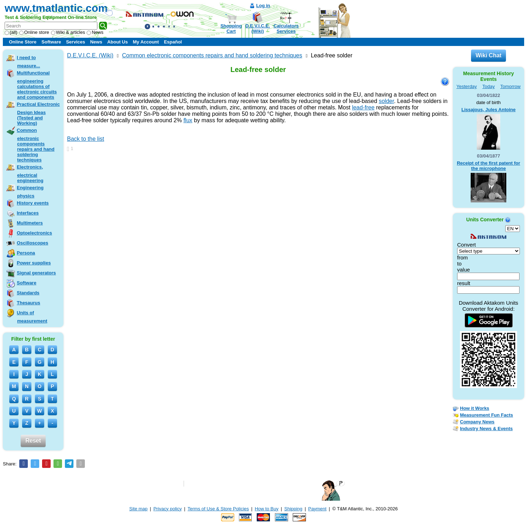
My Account (146, 42)
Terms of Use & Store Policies (218, 508)
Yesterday (466, 86)
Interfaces (28, 213)
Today (488, 86)
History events (33, 203)
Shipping (293, 508)
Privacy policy (167, 508)
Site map (138, 508)
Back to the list (85, 139)
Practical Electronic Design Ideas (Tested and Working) (38, 114)
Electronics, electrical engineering (30, 173)
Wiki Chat (489, 55)
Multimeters (30, 223)
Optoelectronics (34, 233)
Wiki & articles (68, 32)
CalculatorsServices (286, 28)
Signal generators (36, 272)
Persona (26, 253)
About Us (117, 42)
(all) (11, 32)
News (95, 32)
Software (51, 42)
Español (173, 42)
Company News (477, 421)
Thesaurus (28, 302)
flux (187, 120)
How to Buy (266, 508)
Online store (34, 32)
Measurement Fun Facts (486, 415)
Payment (317, 508)
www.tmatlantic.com (56, 8)
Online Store (22, 42)
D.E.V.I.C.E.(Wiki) (257, 28)
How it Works (474, 408)
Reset (33, 441)
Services (75, 42)
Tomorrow (510, 86)
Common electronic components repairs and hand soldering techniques (36, 145)
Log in (263, 5)
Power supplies (34, 262)
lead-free (363, 107)
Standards (28, 292)
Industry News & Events (486, 428)
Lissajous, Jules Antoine (488, 109)
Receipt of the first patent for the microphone (488, 165)
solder (386, 101)
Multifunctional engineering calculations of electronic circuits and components (37, 85)
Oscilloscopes (32, 243)
